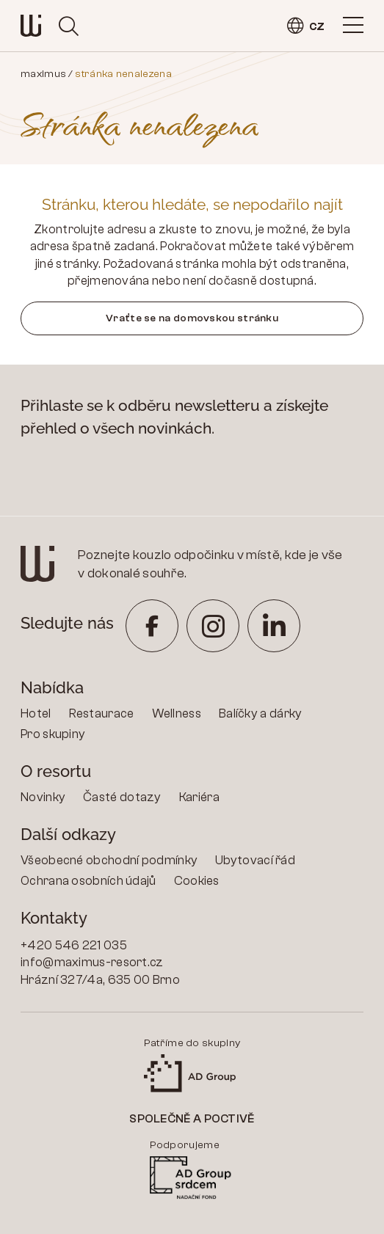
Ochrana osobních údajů (88, 881)
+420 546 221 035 (74, 945)
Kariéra (199, 797)
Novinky (43, 797)
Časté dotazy (122, 797)
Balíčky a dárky (261, 713)
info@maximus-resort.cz (92, 962)
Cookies (197, 881)
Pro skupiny (53, 734)
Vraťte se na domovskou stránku (192, 318)
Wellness (176, 713)
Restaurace (101, 713)
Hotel (36, 713)
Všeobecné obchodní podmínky (109, 860)
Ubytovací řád (255, 860)
